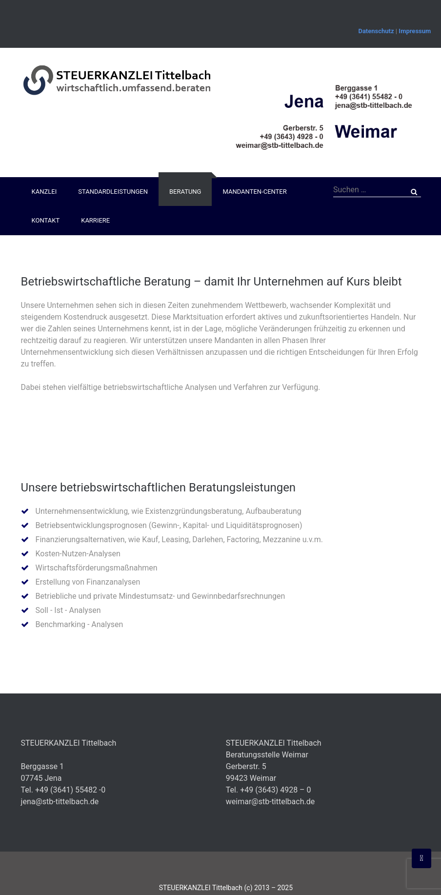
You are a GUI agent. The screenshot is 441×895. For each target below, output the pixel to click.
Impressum (415, 31)
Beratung (185, 191)
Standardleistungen (113, 191)
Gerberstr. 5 (246, 766)
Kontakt (46, 220)
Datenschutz (376, 31)
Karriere (95, 220)
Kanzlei (44, 191)
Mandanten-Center (254, 191)
